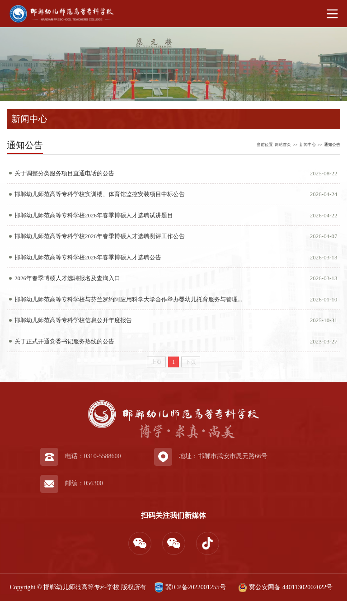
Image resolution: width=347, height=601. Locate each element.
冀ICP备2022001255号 (189, 587)
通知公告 (332, 144)
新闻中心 (308, 144)
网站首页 (283, 144)
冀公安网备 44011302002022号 (284, 587)
